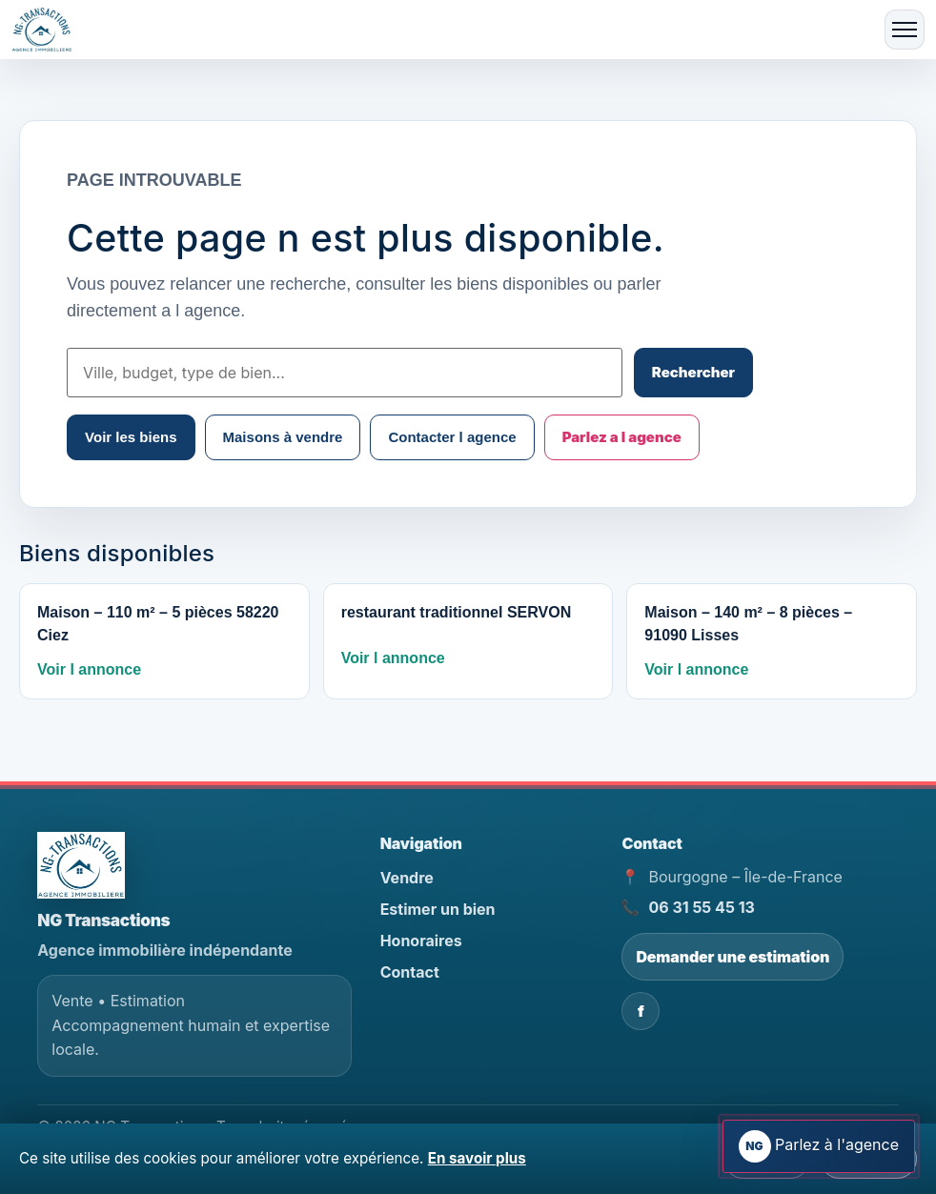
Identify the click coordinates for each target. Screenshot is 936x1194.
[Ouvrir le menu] (905, 30)
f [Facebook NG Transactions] (641, 1011)
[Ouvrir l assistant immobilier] (818, 1146)
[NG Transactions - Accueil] (81, 865)
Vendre (407, 877)
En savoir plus (477, 1158)
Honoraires (421, 940)
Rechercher (693, 372)
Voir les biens (130, 437)
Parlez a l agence (622, 437)
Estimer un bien (438, 909)
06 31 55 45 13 (701, 907)
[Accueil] (47, 30)
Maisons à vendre (283, 437)
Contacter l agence (452, 437)
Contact (409, 972)
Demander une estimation (732, 956)
